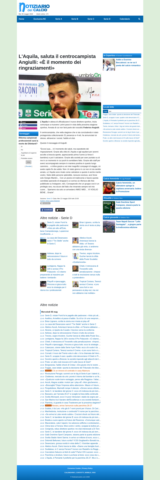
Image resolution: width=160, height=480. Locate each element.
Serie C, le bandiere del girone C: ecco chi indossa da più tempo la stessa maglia (80, 391)
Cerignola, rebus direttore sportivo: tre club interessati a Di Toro (72, 429)
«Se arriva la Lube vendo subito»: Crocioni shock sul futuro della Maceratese (78, 414)
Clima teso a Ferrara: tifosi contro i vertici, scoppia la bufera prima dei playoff (78, 426)
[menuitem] (139, 19)
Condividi (46, 210)
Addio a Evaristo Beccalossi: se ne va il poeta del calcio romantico (128, 62)
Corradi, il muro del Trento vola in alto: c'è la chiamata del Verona (73, 353)
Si (21, 146)
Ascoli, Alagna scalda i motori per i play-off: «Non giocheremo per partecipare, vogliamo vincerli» (86, 382)
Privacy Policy (87, 468)
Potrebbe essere (26, 158)
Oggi (105, 111)
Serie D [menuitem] (107, 19)
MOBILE (88, 472)
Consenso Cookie (74, 468)
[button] (28, 162)
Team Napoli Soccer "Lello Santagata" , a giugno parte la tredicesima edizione (128, 224)
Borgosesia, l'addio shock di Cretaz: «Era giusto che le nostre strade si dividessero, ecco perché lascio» (89, 365)
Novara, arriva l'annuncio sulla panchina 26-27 (68, 406)
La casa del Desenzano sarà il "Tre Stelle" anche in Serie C (57, 241)
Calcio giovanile (111, 217)
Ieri (110, 111)
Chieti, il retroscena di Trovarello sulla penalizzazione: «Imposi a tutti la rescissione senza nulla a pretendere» (86, 272)
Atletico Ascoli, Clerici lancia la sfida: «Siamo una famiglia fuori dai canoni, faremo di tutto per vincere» (89, 446)
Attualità (107, 198)
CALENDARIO (70, 472)
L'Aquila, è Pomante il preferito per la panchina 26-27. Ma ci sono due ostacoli (78, 458)
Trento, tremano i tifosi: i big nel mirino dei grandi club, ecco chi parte (126, 126)
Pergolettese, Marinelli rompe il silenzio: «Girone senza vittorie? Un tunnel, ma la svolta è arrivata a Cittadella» (92, 388)
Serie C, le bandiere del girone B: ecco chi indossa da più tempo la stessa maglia (80, 417)
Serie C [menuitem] (91, 19)
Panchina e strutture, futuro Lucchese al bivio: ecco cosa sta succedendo (76, 455)
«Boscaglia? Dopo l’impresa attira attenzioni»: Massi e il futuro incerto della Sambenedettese (85, 385)
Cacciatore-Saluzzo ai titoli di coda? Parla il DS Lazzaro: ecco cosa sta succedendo (81, 452)
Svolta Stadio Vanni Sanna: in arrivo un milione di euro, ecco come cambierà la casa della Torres (86, 438)
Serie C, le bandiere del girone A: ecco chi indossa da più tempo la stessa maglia (80, 432)
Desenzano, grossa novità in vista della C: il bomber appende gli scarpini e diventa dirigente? (85, 443)
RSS (93, 472)
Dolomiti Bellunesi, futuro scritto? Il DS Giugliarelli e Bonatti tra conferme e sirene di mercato (85, 440)
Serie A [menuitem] (58, 19)
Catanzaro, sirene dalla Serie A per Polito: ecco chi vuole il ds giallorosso (76, 347)
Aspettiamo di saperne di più (28, 154)
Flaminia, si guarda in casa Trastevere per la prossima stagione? (73, 403)
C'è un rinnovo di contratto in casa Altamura (67, 371)
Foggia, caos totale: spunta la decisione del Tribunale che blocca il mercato (77, 368)
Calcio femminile (111, 179)
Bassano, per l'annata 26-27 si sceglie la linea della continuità (71, 394)
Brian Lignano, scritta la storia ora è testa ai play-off (90, 225)
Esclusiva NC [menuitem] (40, 19)
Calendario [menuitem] (125, 19)
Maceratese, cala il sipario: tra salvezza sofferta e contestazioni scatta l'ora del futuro (81, 423)
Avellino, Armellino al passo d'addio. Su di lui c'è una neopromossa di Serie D (78, 318)
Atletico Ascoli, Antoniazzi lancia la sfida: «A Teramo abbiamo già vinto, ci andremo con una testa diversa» (85, 244)
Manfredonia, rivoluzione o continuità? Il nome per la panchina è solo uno (76, 411)
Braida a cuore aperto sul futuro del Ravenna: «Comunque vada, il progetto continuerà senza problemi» (89, 420)
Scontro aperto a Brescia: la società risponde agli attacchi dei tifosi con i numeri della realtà (84, 359)
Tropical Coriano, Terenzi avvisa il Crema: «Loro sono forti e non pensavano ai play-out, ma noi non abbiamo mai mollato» (86, 287)
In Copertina (109, 55)
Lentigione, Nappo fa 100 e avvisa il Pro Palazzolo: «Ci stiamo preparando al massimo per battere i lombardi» (53, 272)
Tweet (60, 210)
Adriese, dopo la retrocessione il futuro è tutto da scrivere (57, 256)
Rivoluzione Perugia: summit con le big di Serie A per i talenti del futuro (75, 374)
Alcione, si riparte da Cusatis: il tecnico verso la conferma (69, 330)
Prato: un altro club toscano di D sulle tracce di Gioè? (68, 362)
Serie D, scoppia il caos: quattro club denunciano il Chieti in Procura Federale (78, 356)
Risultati (28, 166)
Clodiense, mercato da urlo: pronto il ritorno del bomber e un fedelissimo (76, 376)
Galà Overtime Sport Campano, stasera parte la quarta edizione (72, 435)
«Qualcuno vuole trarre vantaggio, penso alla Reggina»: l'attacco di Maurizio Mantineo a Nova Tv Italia (89, 379)
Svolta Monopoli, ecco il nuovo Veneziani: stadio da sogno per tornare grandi (78, 397)
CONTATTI (80, 472)
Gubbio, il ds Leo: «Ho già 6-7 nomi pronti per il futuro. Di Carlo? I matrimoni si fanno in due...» (85, 408)
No (22, 150)
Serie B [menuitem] (74, 19)
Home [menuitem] (21, 19)
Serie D (49, 198)
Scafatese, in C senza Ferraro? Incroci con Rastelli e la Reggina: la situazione (78, 449)
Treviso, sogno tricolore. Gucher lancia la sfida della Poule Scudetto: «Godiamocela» (81, 336)
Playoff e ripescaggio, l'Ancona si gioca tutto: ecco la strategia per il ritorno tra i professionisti (85, 345)
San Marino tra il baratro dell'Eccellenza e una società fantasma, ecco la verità (78, 400)
